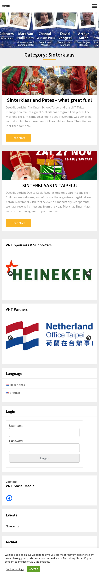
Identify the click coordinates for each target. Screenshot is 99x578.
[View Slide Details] (49, 272)
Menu (6, 6)
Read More (18, 138)
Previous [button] (11, 274)
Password (16, 441)
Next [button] (88, 274)
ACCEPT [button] (33, 569)
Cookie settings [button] (15, 569)
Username (16, 425)
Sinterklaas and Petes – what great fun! (49, 100)
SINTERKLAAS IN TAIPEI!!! (49, 185)
